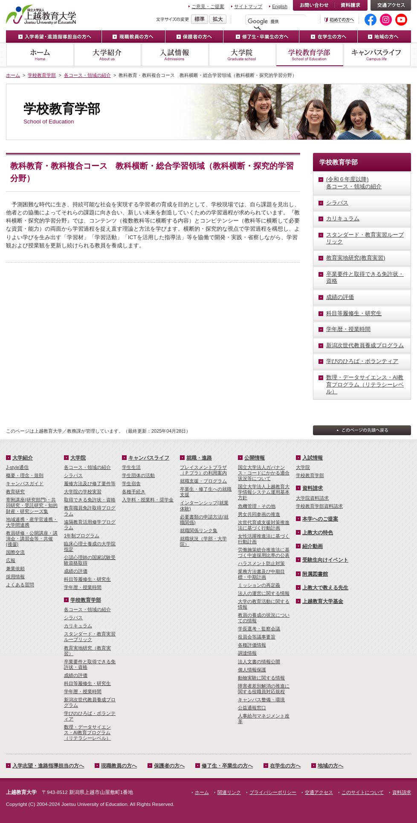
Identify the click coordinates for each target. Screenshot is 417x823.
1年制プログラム (81, 535)
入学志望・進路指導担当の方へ (48, 765)
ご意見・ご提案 (207, 6)
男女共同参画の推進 (259, 514)
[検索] (277, 21)
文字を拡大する (217, 19)
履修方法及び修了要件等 (90, 483)
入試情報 (174, 55)
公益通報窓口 (252, 707)
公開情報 (254, 457)
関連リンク (229, 792)
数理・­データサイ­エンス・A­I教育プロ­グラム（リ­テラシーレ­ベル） (87, 732)
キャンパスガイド (24, 483)
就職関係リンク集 (198, 530)
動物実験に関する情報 (261, 677)
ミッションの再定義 (259, 585)
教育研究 (15, 491)
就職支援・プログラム (203, 480)
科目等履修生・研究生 (87, 579)
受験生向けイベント (325, 559)
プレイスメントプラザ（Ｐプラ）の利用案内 (203, 470)
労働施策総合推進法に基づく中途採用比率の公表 (264, 552)
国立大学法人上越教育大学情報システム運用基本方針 (264, 492)
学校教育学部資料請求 (319, 506)
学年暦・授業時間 (82, 587)
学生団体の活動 (138, 475)
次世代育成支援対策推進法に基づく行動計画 (264, 525)
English (279, 6)
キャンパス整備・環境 (261, 699)
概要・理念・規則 (24, 475)
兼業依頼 (15, 568)
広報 (10, 560)
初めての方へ (339, 20)
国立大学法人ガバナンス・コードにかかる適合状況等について (264, 473)
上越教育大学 (41, 14)
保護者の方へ (194, 36)
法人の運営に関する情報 (264, 593)
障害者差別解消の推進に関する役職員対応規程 (264, 688)
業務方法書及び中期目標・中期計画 (261, 574)
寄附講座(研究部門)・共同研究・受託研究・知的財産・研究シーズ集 (32, 505)
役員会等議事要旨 (256, 636)
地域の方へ (384, 36)
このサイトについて (363, 792)
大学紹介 (107, 55)
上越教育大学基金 (322, 601)
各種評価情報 (252, 644)
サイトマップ (248, 6)
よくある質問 (20, 584)
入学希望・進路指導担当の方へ (54, 36)
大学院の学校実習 (82, 491)
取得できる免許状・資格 (90, 499)
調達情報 (247, 653)
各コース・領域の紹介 (87, 75)
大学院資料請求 (312, 498)
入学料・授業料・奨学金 (148, 499)
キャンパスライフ (377, 55)
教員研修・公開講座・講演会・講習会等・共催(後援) (32, 538)
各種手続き (133, 491)
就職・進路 (199, 457)
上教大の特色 (317, 532)
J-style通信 (17, 467)
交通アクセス (391, 5)
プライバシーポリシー (272, 792)
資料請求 (351, 5)
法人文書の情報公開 (259, 661)
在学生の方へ (328, 36)
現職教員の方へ (133, 36)
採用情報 (15, 576)
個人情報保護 (252, 669)
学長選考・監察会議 (259, 628)
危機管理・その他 (256, 506)
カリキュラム (78, 625)
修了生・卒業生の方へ (261, 36)
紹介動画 (312, 546)
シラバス (73, 475)
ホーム (40, 55)
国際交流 (15, 552)
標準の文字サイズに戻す (199, 19)
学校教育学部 (309, 55)
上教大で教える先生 (325, 587)
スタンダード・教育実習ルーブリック (90, 636)
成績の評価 (75, 571)
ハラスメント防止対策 (261, 563)
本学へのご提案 (320, 518)
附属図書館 (315, 574)
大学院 (242, 55)
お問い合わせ (313, 5)
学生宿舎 (131, 483)
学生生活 (131, 467)
